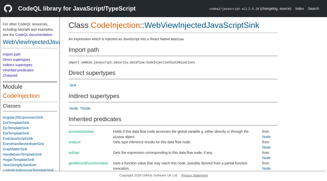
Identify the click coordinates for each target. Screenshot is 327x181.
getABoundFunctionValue (88, 163)
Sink (73, 85)
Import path (12, 54)
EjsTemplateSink (16, 128)
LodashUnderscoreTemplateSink (28, 170)
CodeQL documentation (33, 35)
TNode (85, 108)
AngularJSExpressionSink (23, 117)
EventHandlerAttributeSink (23, 144)
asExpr (74, 153)
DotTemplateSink (16, 123)
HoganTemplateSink (18, 160)
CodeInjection (21, 95)
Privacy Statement (194, 175)
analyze (75, 142)
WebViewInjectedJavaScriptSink (46, 41)
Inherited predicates (18, 70)
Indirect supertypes (17, 65)
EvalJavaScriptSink (18, 139)
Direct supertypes (16, 60)
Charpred (10, 75)
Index (299, 9)
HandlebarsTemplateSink (22, 154)
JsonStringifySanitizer (20, 165)
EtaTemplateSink (16, 133)
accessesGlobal (81, 131)
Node (74, 108)
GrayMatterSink (15, 149)
